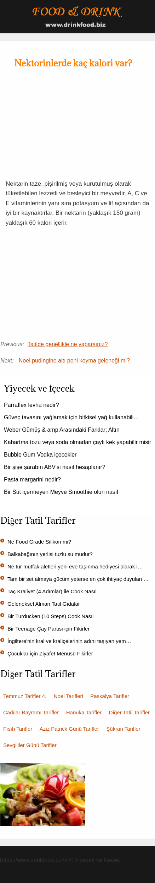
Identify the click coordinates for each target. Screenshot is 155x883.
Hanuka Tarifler (84, 712)
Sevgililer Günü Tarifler (30, 745)
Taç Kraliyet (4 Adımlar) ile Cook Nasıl (52, 591)
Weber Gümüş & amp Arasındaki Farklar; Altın (62, 430)
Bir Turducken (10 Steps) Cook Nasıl (50, 616)
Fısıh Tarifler (17, 729)
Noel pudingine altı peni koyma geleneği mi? (74, 361)
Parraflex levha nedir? (31, 405)
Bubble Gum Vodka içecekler (40, 455)
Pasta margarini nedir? (32, 479)
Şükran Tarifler (123, 729)
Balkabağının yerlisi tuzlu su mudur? (50, 554)
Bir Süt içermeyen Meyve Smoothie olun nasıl (61, 492)
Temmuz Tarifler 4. (24, 696)
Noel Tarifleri (68, 696)
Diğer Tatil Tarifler (129, 712)
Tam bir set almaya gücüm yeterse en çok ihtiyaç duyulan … (78, 579)
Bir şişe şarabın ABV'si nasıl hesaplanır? (54, 467)
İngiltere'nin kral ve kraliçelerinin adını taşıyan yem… (69, 641)
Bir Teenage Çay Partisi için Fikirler (48, 629)
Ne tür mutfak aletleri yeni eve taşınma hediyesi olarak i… (75, 566)
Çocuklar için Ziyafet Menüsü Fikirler (50, 653)
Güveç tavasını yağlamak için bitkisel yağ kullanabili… (71, 417)
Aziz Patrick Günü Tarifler (69, 729)
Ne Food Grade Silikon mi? (39, 542)
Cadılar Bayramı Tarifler (31, 712)
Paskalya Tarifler (109, 696)
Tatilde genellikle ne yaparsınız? (68, 344)
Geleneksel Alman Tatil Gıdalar (43, 604)
